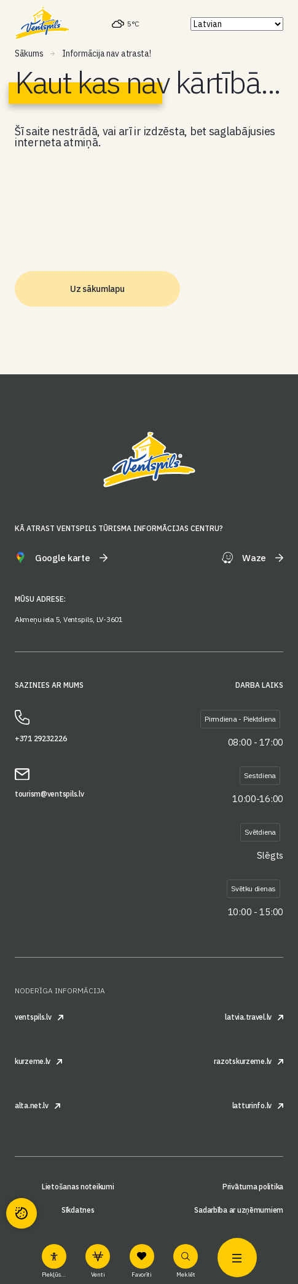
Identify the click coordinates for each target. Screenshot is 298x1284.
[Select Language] (236, 24)
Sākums (29, 53)
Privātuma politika (252, 1187)
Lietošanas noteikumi (78, 1187)
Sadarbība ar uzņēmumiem (238, 1210)
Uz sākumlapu (97, 288)
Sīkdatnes (77, 1210)
